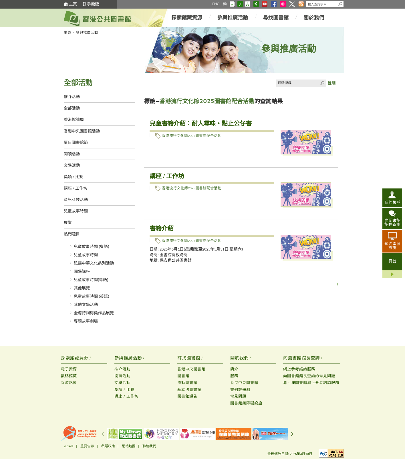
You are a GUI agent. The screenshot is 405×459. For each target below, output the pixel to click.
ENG (215, 3)
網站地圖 (129, 446)
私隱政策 (108, 446)
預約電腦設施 (392, 245)
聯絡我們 (149, 446)
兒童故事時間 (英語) (91, 296)
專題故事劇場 (86, 321)
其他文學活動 (86, 304)
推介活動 (72, 96)
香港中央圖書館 (191, 369)
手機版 (93, 4)
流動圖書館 (187, 382)
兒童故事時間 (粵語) (91, 246)
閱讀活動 (72, 154)
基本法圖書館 (189, 389)
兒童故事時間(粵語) (91, 279)
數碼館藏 (69, 375)
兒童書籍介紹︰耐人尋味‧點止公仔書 (201, 123)
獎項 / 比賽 (73, 176)
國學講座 (82, 271)
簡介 (234, 369)
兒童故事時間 (76, 211)
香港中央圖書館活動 (82, 131)
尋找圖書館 (276, 18)
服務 (234, 375)
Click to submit (322, 83)
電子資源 (69, 369)
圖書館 (183, 375)
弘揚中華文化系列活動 (94, 263)
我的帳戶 (392, 202)
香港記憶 (69, 382)
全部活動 (72, 108)
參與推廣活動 (232, 18)
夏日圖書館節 (76, 142)
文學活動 (72, 165)
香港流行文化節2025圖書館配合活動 (191, 136)
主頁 (73, 4)
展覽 (68, 222)
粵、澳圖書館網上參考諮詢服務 (311, 382)
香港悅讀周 (74, 119)
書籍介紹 (162, 228)
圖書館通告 (187, 396)
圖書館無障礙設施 (246, 403)
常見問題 (238, 396)
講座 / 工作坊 (75, 188)
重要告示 (87, 446)
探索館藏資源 (186, 18)
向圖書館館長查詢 (392, 222)
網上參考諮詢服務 (299, 369)
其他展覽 (82, 288)
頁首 (392, 261)
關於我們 (313, 18)
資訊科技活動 (76, 199)
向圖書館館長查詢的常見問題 (309, 375)
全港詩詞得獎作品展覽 (94, 313)
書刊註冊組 (240, 389)
